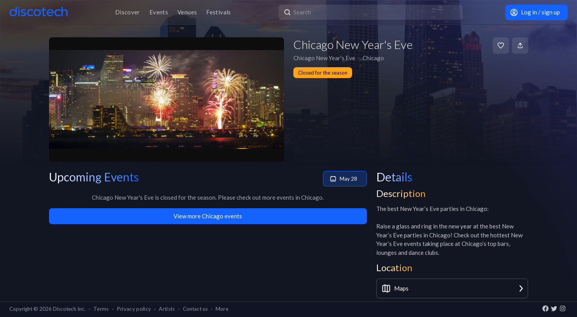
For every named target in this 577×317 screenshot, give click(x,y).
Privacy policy (134, 309)
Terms (101, 309)
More (222, 309)
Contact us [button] (195, 309)
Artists (167, 309)
